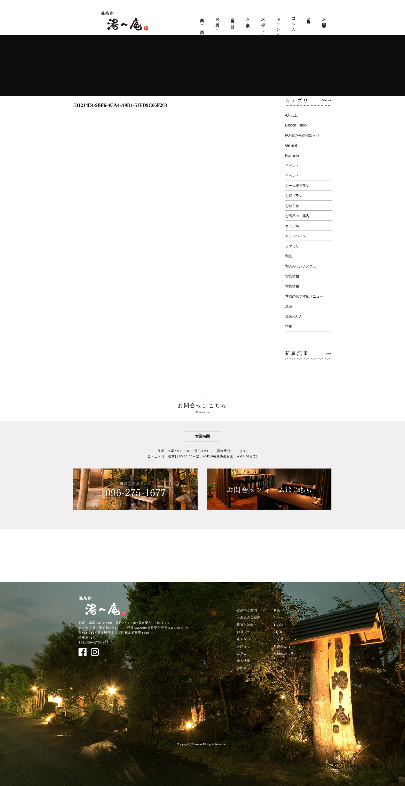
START (279, 632)
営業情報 (292, 276)
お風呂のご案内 (217, 24)
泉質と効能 (233, 19)
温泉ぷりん (293, 316)
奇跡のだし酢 (284, 653)
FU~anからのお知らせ (302, 135)
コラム (294, 22)
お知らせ (292, 206)
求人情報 (309, 16)
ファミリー (293, 246)
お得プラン (263, 25)
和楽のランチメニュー (302, 266)
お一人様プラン (297, 186)
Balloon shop (296, 125)
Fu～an (279, 617)
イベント (292, 165)
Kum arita (292, 155)
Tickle (278, 624)
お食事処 (248, 18)
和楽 (288, 256)
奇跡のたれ (282, 646)
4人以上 (291, 115)
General (291, 145)
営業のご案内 (202, 21)
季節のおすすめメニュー (304, 296)
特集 (288, 326)
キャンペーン (278, 28)
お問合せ (324, 21)
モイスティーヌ (285, 639)
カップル (292, 226)
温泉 (288, 306)
